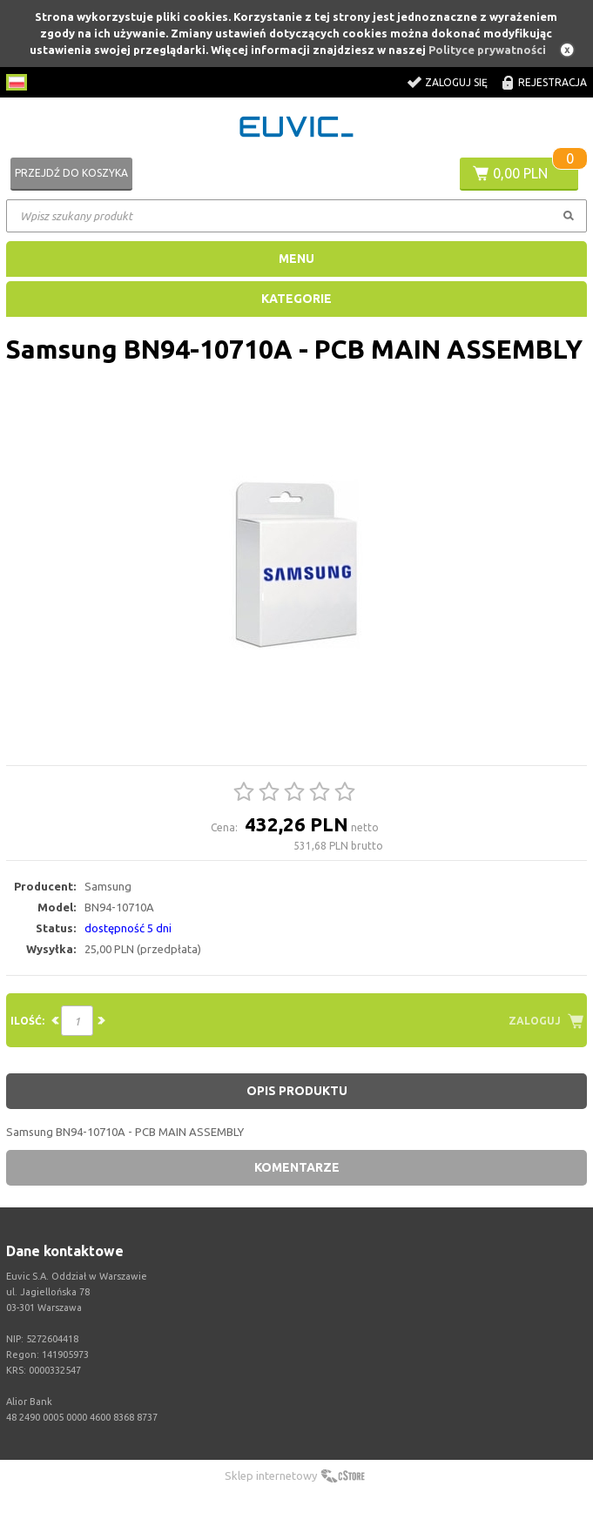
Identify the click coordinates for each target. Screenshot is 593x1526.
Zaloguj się (456, 82)
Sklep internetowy (271, 1475)
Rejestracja (552, 82)
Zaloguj (535, 1020)
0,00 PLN (520, 173)
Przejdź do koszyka (71, 172)
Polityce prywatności (487, 50)
